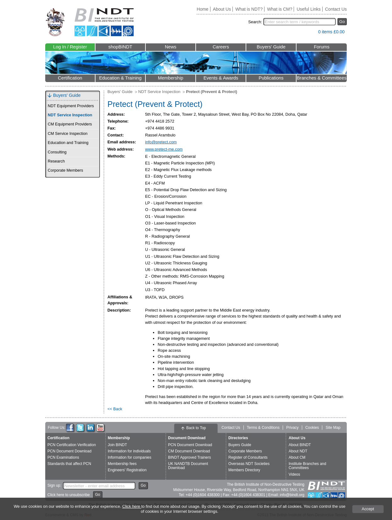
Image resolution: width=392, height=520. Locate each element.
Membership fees (122, 464)
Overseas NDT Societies (249, 464)
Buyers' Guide (271, 46)
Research (56, 161)
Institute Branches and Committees (307, 466)
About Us (222, 9)
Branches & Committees (321, 77)
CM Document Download (189, 451)
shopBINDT (120, 46)
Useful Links (308, 9)
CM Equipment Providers (70, 124)
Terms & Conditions (263, 427)
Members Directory (244, 470)
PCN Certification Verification (71, 445)
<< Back (114, 409)
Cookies (312, 427)
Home (202, 9)
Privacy (292, 427)
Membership (170, 77)
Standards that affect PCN (69, 464)
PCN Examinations (63, 457)
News (171, 46)
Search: (255, 21)
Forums (321, 46)
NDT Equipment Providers (71, 106)
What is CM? (279, 9)
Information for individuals (129, 451)
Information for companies (129, 457)
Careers (221, 46)
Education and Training (68, 143)
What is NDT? (249, 9)
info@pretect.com (161, 142)
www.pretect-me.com (163, 149)
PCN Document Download (69, 451)
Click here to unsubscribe (68, 495)
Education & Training (120, 77)
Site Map (333, 427)
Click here (131, 506)
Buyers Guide (239, 445)
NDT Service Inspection (70, 115)
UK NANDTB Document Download (188, 466)
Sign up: (54, 485)
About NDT (298, 451)
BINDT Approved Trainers (189, 457)
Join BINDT (117, 445)
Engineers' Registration (127, 470)
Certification (70, 77)
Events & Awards (221, 77)
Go (342, 21)
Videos (294, 474)
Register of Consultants (248, 457)
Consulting (57, 152)
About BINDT (300, 445)
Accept (368, 508)
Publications (271, 77)
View (310, 33)
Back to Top (196, 428)
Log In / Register (70, 46)
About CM (297, 457)
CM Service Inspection (68, 133)
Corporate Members (65, 170)
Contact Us (336, 9)
